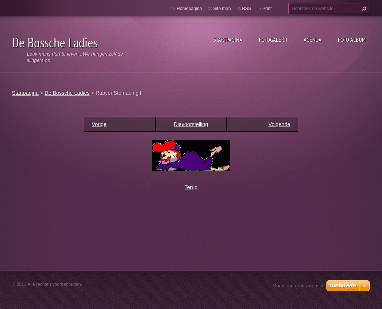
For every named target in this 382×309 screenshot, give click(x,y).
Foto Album (352, 39)
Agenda (313, 39)
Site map (222, 8)
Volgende (279, 124)
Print (267, 8)
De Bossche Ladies (67, 93)
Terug (190, 187)
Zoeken (363, 8)
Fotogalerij (273, 39)
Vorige (99, 124)
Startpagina (227, 39)
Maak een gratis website (298, 285)
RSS (246, 8)
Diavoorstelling (191, 124)
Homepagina (189, 8)
